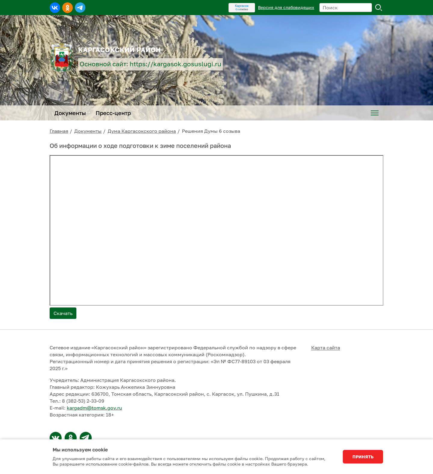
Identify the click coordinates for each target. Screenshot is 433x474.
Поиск (378, 7)
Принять (362, 456)
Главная (59, 131)
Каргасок (241, 6)
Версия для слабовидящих (286, 7)
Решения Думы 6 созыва (211, 131)
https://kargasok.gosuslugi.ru (175, 64)
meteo (241, 9)
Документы (88, 131)
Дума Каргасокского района (142, 131)
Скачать (63, 313)
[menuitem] (374, 112)
